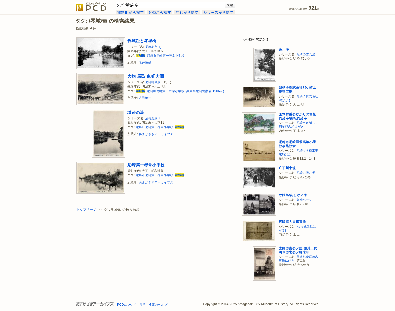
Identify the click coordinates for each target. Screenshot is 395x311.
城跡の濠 (135, 112)
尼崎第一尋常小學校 (146, 165)
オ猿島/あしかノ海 (293, 195)
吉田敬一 (145, 98)
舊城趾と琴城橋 (141, 40)
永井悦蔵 (145, 62)
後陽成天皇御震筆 (292, 222)
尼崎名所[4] (153, 47)
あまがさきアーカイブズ (156, 134)
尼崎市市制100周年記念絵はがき (298, 124)
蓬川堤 (284, 49)
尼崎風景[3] (153, 118)
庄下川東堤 (287, 168)
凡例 (142, 304)
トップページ (86, 209)
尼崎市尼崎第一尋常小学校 (165, 55)
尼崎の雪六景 (306, 54)
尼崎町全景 (153, 82)
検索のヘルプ (158, 304)
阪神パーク (304, 200)
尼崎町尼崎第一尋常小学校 (165, 91)
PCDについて (126, 304)
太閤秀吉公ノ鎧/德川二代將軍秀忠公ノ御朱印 (298, 250)
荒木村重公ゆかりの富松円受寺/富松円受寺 (297, 116)
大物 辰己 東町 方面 (145, 76)
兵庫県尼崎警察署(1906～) (205, 91)
